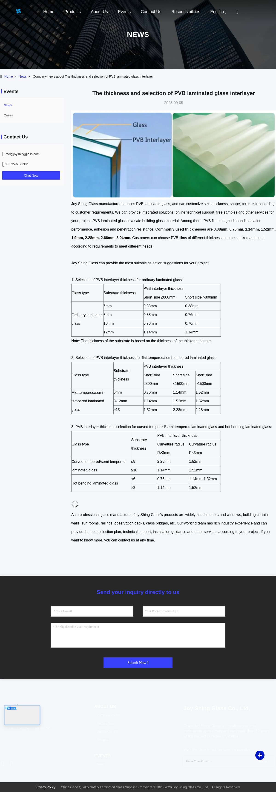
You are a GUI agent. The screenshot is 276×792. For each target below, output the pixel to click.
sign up (261, 761)
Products (72, 11)
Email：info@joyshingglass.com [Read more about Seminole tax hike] (27, 728)
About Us (99, 11)
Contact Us (151, 11)
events (124, 11)
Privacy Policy (45, 787)
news (23, 76)
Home (48, 11)
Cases (8, 115)
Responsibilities (185, 11)
